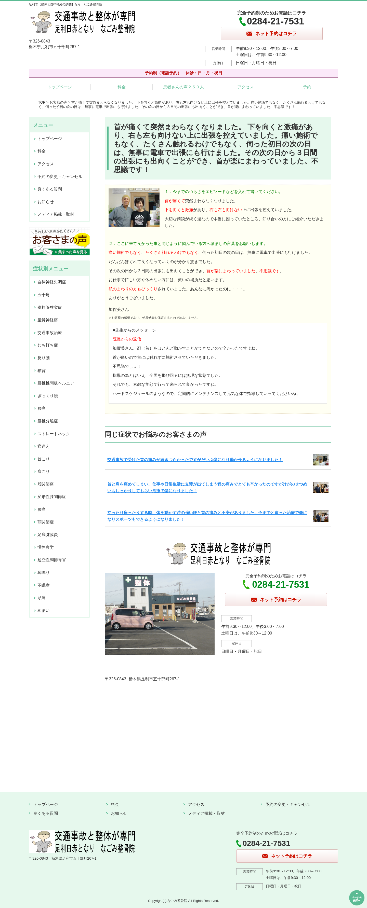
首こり (43, 459)
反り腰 (43, 358)
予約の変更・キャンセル (59, 176)
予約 (307, 87)
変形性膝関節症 (51, 496)
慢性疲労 (45, 547)
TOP (41, 102)
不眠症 (43, 585)
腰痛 (41, 408)
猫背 (41, 370)
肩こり (43, 471)
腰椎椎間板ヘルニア (55, 383)
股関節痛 (45, 484)
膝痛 (41, 509)
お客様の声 (58, 102)
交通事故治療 (49, 333)
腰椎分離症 (47, 421)
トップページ (59, 87)
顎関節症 (45, 522)
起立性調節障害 (51, 560)
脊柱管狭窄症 (49, 307)
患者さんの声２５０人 (183, 87)
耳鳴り (43, 572)
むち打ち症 (47, 345)
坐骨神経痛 (47, 320)
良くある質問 (49, 189)
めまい (43, 610)
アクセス (245, 87)
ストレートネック (53, 434)
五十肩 (43, 295)
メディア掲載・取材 (55, 214)
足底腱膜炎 (47, 534)
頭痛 (41, 598)
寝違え (43, 446)
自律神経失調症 (51, 282)
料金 (121, 87)
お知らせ (45, 202)
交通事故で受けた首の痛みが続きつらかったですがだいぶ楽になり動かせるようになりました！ (195, 460)
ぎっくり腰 (47, 396)
